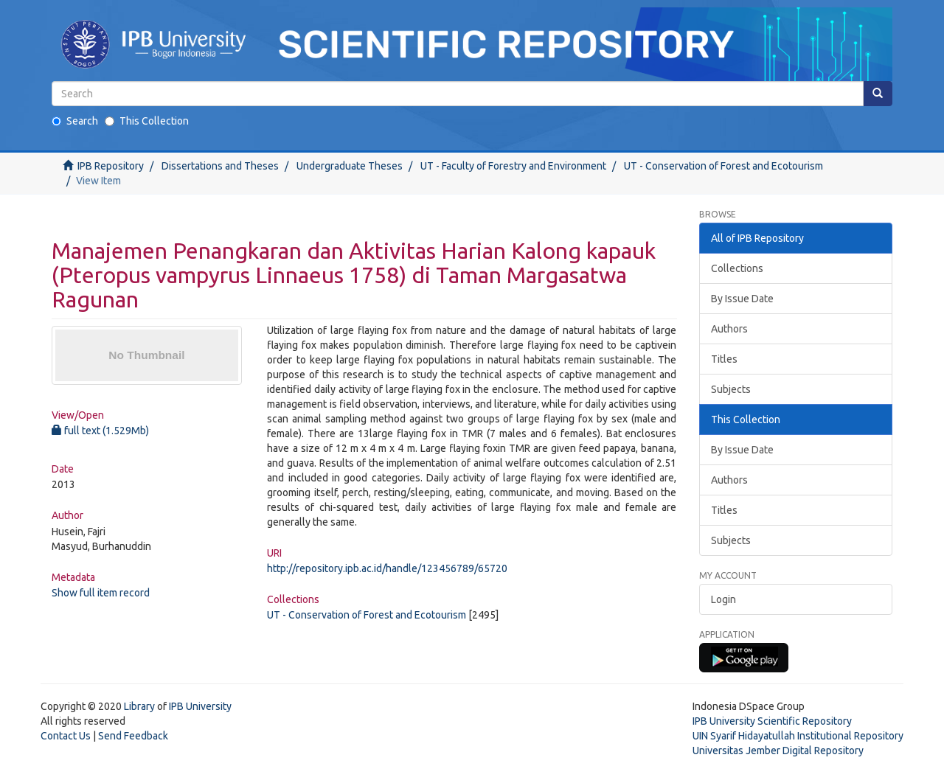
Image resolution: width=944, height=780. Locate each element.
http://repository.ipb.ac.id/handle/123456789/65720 (387, 568)
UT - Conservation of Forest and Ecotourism (723, 166)
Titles (724, 359)
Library (139, 706)
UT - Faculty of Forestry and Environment (513, 166)
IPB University (200, 706)
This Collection (147, 121)
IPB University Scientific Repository (772, 721)
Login (723, 599)
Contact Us (66, 736)
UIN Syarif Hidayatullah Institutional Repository (798, 736)
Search (75, 121)
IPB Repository (110, 166)
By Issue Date (742, 298)
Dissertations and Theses (220, 166)
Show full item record (101, 593)
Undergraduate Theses (349, 166)
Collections (737, 268)
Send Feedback (133, 736)
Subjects (731, 389)
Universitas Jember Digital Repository (778, 750)
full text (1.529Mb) (100, 430)
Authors (729, 329)
